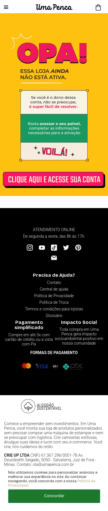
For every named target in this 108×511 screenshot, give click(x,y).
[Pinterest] (78, 248)
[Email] (54, 258)
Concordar (54, 495)
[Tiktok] (54, 248)
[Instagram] (30, 248)
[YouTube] (42, 248)
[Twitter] (66, 248)
